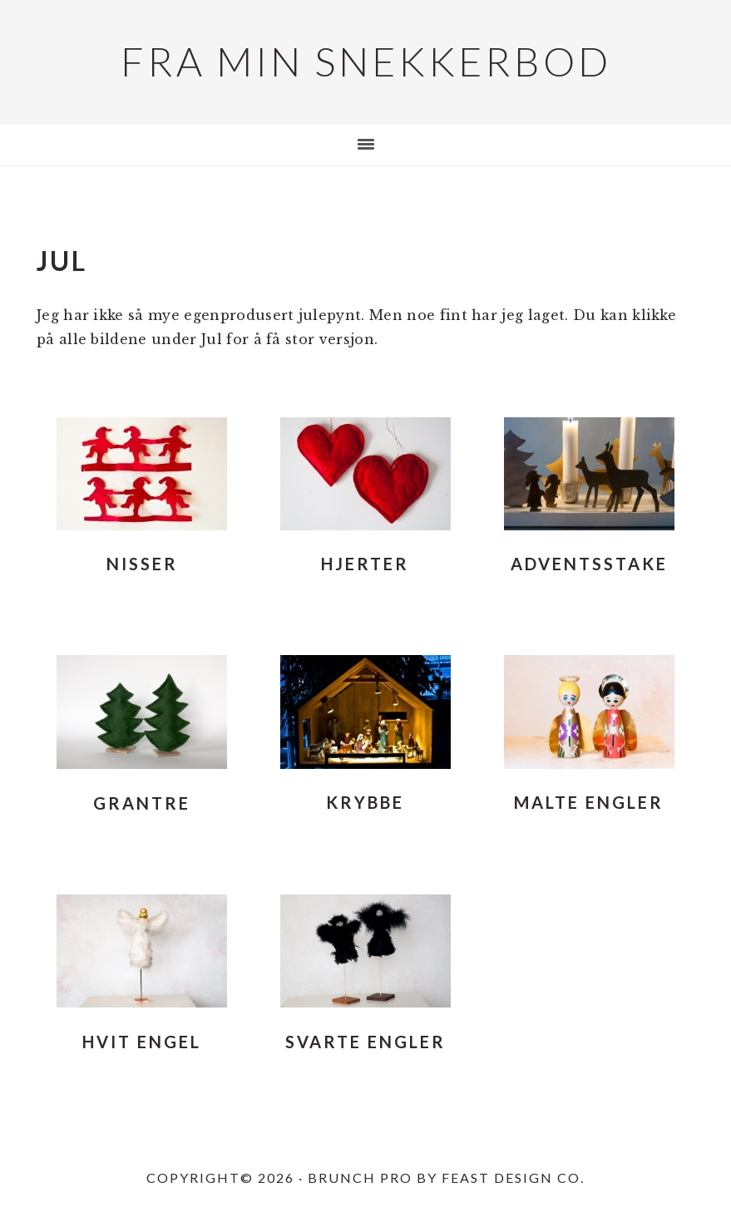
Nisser (142, 564)
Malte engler (589, 802)
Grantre (141, 803)
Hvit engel (141, 1042)
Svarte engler (365, 1042)
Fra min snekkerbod (366, 61)
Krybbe (365, 802)
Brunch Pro (360, 1177)
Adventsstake (589, 564)
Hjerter (365, 564)
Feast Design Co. (513, 1177)
